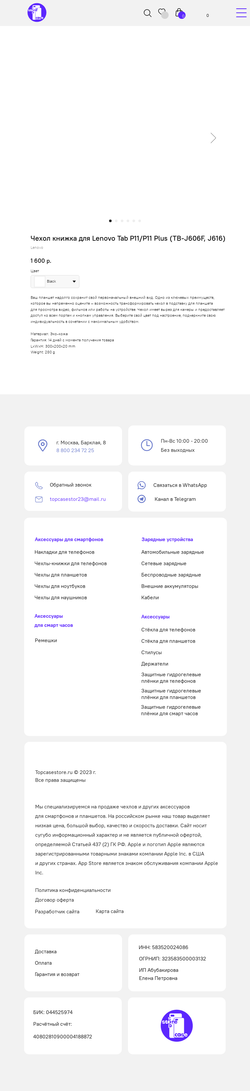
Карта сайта (110, 911)
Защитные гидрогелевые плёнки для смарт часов (171, 710)
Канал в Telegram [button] (175, 499)
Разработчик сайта (57, 911)
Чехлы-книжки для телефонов (71, 563)
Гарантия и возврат (57, 974)
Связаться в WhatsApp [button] (180, 485)
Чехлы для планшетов (61, 574)
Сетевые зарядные (164, 563)
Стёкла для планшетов (168, 641)
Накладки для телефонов (64, 552)
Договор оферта (54, 899)
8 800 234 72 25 (75, 450)
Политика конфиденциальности (73, 890)
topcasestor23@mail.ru (78, 499)
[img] (241, 12)
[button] (43, 446)
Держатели (154, 663)
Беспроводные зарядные (171, 574)
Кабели (150, 597)
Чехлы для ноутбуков (60, 586)
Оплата (43, 962)
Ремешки (46, 640)
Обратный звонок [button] (70, 484)
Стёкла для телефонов (168, 629)
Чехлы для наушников (61, 597)
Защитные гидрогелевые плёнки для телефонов (171, 677)
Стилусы (151, 652)
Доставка (46, 951)
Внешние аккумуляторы (169, 586)
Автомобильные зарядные (172, 552)
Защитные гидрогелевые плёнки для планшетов (171, 693)
